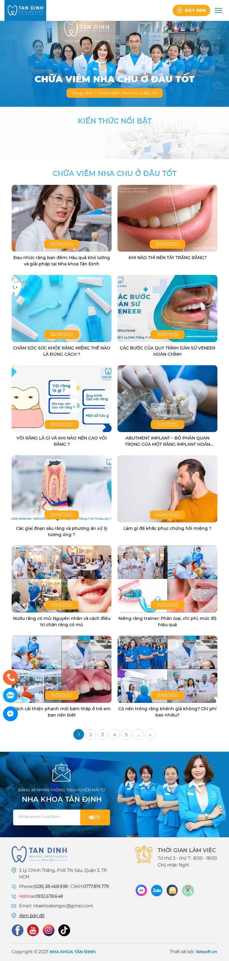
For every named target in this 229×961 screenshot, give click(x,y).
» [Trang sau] (150, 734)
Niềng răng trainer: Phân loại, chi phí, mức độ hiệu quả (167, 621)
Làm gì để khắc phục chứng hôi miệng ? (167, 528)
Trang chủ (81, 93)
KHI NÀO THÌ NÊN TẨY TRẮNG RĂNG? (168, 257)
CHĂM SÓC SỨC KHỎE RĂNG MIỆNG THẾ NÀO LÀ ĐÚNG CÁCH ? (61, 351)
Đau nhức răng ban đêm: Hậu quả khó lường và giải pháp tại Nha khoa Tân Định (61, 261)
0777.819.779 (96, 886)
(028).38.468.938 (50, 886)
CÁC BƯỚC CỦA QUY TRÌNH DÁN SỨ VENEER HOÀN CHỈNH (167, 351)
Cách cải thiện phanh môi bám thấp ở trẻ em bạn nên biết (62, 712)
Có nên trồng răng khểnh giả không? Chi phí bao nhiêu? (167, 712)
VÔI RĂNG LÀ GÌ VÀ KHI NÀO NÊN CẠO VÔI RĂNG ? (61, 441)
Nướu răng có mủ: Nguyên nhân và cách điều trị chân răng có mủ (61, 621)
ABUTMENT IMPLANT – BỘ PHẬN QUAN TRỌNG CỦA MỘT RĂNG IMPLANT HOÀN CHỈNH (167, 441)
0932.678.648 (49, 896)
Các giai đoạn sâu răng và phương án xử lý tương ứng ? (61, 531)
